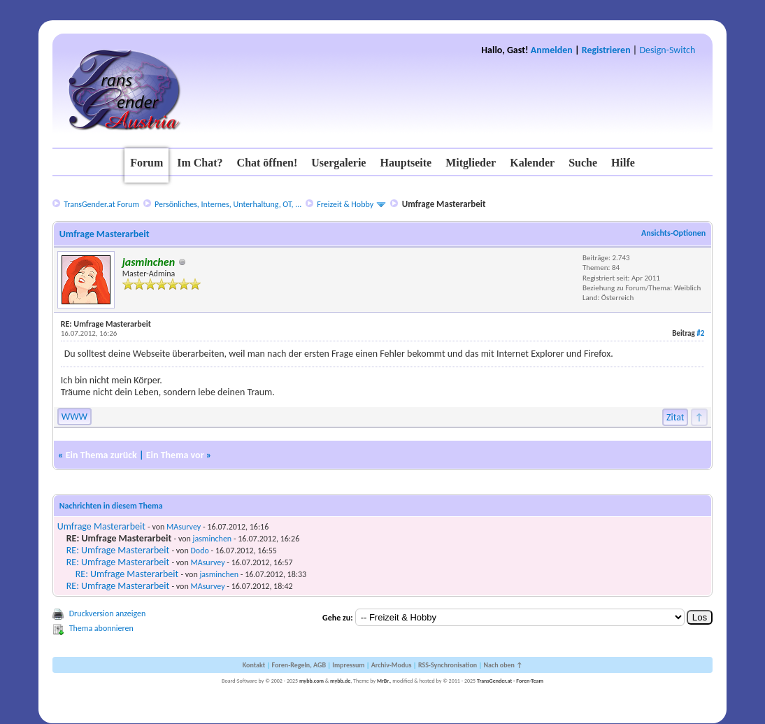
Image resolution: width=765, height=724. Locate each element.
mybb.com (311, 680)
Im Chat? (199, 163)
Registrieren (606, 50)
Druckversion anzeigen (107, 613)
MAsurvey (183, 527)
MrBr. (383, 680)
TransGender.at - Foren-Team (510, 680)
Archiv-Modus (391, 664)
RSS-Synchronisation (447, 664)
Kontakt (254, 664)
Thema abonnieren (101, 628)
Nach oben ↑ (502, 664)
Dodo (199, 550)
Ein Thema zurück (101, 455)
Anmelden (552, 50)
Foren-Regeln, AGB (298, 664)
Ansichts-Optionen (673, 233)
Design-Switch (667, 50)
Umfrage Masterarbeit (101, 526)
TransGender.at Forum (101, 204)
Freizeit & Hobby (345, 204)
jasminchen (212, 539)
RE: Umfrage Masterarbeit (118, 550)
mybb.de (340, 680)
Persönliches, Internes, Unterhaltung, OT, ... (228, 204)
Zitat (675, 417)
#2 (700, 333)
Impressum (348, 664)
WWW (74, 417)
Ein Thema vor (175, 455)
